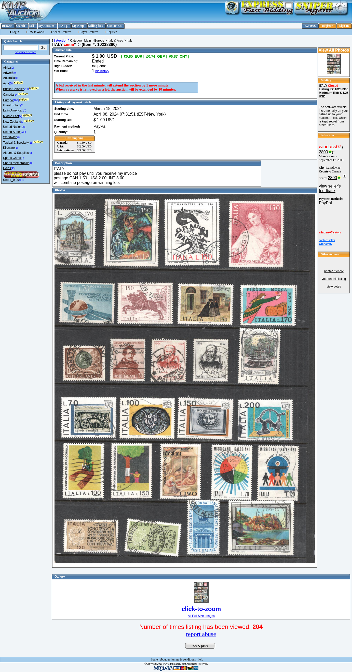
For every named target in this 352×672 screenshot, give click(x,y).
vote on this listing (334, 279)
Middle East (11, 116)
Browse (7, 26)
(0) (12, 67)
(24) (16, 94)
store (330, 232)
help (200, 659)
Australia (9, 78)
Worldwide (10, 137)
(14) (24, 110)
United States (12, 132)
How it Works (36, 32)
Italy (129, 40)
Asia (6, 83)
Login (15, 32)
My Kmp (78, 26)
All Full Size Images (201, 616)
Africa (7, 67)
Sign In (344, 26)
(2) (22, 121)
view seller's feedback (330, 188)
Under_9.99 (11, 180)
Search (20, 26)
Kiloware (9, 148)
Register (327, 26)
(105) (16, 100)
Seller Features (62, 32)
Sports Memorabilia (16, 163)
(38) (11, 83)
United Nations (13, 127)
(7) (20, 116)
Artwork (8, 72)
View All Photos (334, 50)
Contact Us (114, 26)
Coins (7, 168)
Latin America (12, 110)
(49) (13, 168)
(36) (23, 132)
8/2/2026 (310, 26)
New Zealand (12, 121)
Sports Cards (12, 158)
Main (87, 40)
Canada (8, 94)
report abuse (201, 634)
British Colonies (13, 89)
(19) (26, 89)
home (154, 659)
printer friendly (334, 271)
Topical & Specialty (16, 142)
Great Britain (11, 105)
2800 (323, 152)
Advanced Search (25, 52)
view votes (334, 286)
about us (165, 659)
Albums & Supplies (16, 153)
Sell (31, 26)
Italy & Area (115, 40)
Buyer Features (88, 32)
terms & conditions (184, 659)
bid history (102, 71)
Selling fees (95, 26)
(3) (21, 105)
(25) (31, 142)
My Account (46, 26)
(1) (16, 78)
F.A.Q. (63, 26)
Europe (8, 100)
